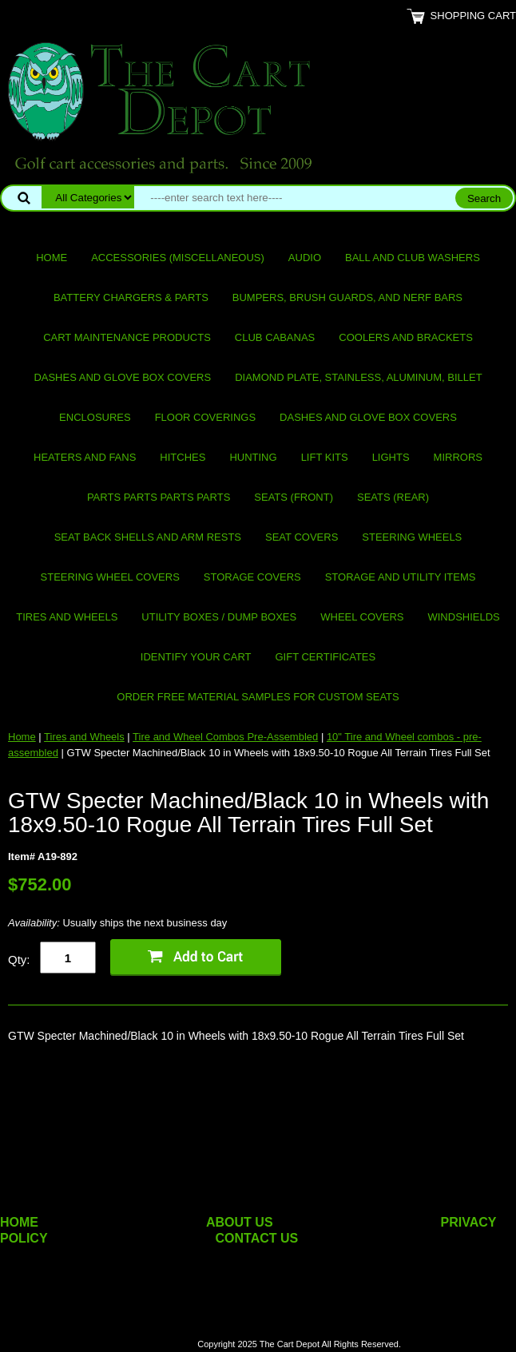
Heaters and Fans (85, 457)
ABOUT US (239, 1222)
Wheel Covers (361, 617)
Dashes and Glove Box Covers (122, 377)
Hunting (252, 457)
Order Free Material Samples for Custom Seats (258, 697)
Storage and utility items (400, 577)
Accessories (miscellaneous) (177, 258)
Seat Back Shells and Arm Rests (147, 537)
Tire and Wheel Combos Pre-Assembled (225, 737)
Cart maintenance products (127, 337)
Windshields (463, 617)
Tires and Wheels (66, 617)
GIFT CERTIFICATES (326, 657)
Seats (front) (293, 497)
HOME (19, 1222)
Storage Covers (252, 577)
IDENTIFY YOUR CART (196, 657)
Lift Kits (324, 457)
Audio (304, 258)
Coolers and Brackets (406, 337)
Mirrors (458, 457)
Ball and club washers (412, 258)
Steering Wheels (412, 537)
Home (51, 258)
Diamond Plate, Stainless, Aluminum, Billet (358, 377)
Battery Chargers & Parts (131, 297)
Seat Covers (301, 537)
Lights (391, 457)
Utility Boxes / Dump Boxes (218, 617)
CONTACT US (257, 1238)
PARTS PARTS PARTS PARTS (158, 497)
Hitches (182, 457)
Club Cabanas (275, 337)
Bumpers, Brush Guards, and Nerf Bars (347, 297)
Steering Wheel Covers (110, 577)
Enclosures (95, 417)
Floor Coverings (205, 417)
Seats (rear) (393, 497)
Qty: (19, 959)
